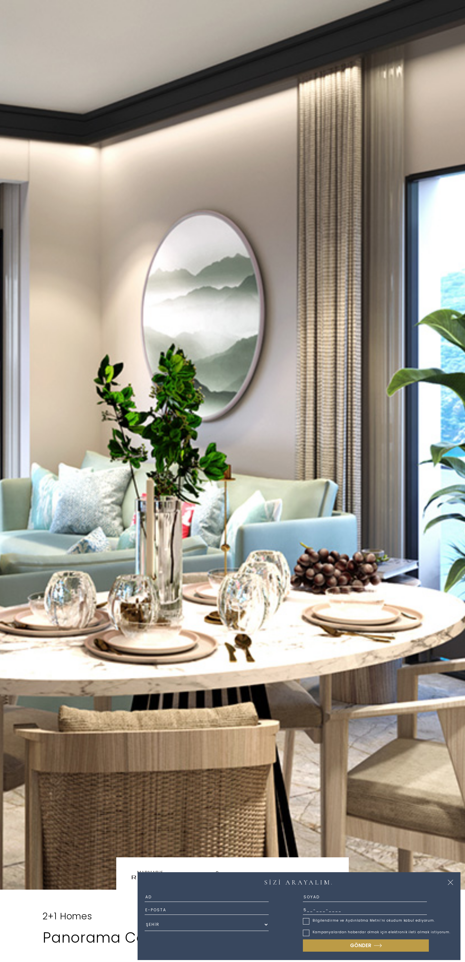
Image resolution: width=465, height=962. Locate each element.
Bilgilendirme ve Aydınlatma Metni (347, 920)
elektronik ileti (402, 932)
